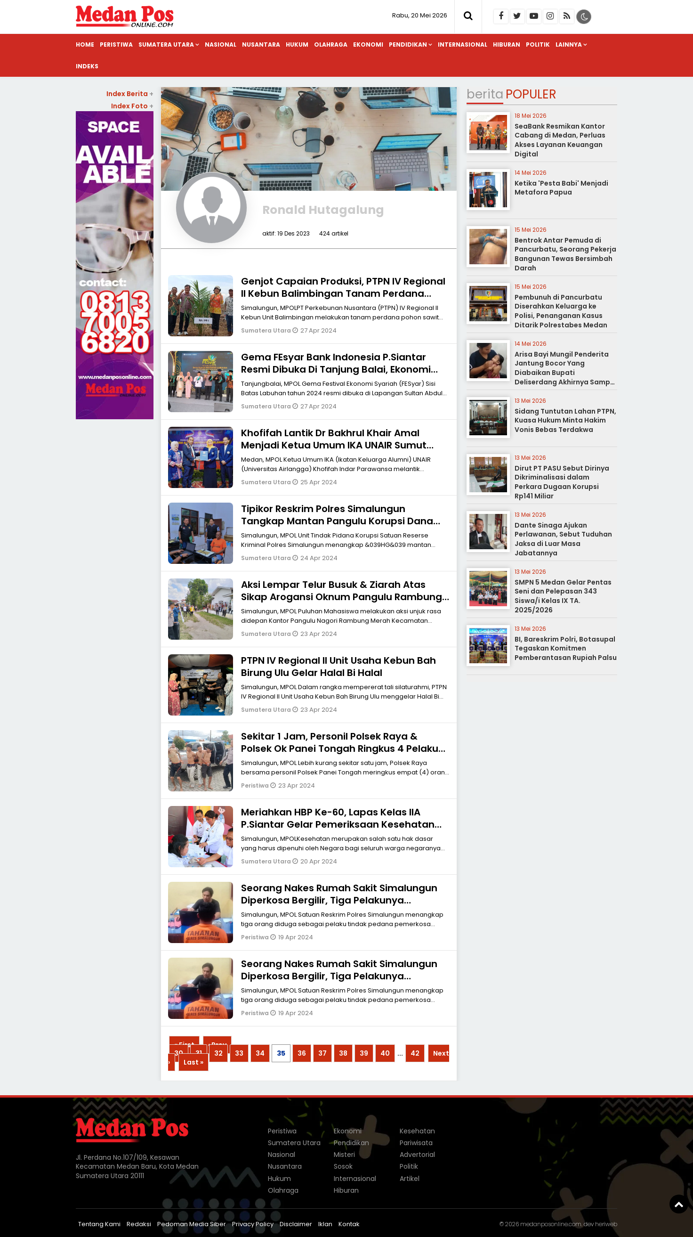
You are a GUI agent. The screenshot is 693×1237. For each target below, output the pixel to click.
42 (415, 1053)
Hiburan (506, 45)
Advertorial (417, 1154)
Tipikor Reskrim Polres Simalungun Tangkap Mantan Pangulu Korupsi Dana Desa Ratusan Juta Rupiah (337, 521)
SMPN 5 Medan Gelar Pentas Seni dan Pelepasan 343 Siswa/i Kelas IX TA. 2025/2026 (563, 596)
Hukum (297, 45)
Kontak (349, 1224)
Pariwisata (416, 1142)
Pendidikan (408, 45)
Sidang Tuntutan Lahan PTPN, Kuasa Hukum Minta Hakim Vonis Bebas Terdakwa (565, 420)
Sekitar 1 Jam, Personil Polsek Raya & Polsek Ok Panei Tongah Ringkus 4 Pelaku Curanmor (339, 748)
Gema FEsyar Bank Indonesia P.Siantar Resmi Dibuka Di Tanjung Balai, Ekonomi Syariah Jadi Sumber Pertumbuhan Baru (338, 369)
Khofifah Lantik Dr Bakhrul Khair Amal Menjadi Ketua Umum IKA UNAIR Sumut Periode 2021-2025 (334, 445)
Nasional (220, 45)
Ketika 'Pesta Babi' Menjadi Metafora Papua (561, 188)
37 (322, 1053)
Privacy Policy (253, 1224)
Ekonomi (368, 45)
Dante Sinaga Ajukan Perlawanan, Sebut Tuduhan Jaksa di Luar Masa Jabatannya (563, 539)
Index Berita (129, 93)
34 (260, 1053)
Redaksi (139, 1224)
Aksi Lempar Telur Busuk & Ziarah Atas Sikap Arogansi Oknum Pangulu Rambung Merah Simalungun (341, 597)
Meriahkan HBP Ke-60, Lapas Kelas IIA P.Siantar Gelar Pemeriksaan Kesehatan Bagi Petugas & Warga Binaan (338, 824)
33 (239, 1053)
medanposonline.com (550, 1224)
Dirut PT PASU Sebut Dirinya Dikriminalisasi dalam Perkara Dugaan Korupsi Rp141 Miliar (562, 482)
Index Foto (132, 106)
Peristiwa (116, 45)
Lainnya (569, 45)
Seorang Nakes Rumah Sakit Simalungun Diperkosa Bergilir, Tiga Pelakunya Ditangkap (339, 900)
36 (302, 1053)
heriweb (606, 1224)
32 (218, 1053)
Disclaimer (296, 1224)
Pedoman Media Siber (191, 1224)
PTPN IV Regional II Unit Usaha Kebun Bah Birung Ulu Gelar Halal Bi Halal (338, 666)
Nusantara (261, 45)
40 (385, 1053)
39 (364, 1053)
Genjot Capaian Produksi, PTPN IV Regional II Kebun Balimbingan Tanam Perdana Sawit (343, 293)
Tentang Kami (99, 1224)
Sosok (343, 1166)
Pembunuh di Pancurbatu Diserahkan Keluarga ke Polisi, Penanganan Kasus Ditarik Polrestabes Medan (561, 311)
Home (85, 45)
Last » (193, 1062)
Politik (538, 45)
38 (343, 1053)
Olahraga (330, 45)
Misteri (344, 1154)
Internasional (462, 45)
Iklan (325, 1224)
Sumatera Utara (166, 45)
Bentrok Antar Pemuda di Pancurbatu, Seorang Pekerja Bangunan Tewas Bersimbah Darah (565, 254)
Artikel (409, 1178)
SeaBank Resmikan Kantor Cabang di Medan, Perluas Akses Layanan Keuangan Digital (560, 140)
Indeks (87, 66)
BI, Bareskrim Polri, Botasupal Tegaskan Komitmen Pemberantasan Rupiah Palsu (566, 648)
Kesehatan (417, 1131)
